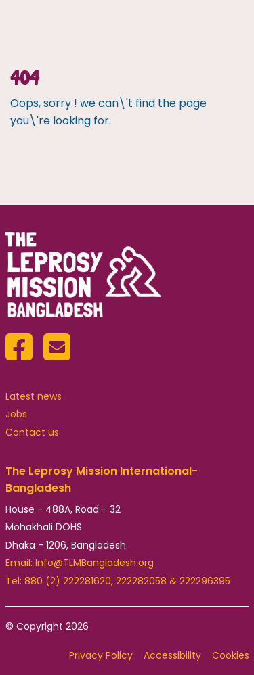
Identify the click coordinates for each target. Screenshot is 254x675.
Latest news (33, 396)
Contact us (32, 432)
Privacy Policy (101, 655)
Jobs (16, 414)
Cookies (230, 655)
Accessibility (172, 655)
